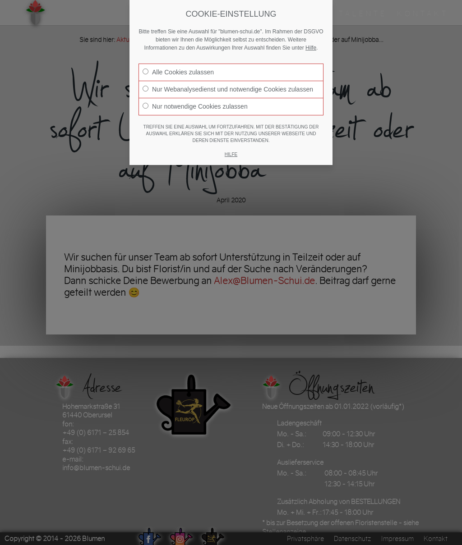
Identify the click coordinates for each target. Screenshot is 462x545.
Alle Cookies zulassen (178, 72)
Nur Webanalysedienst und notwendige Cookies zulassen (228, 89)
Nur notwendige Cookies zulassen (195, 106)
